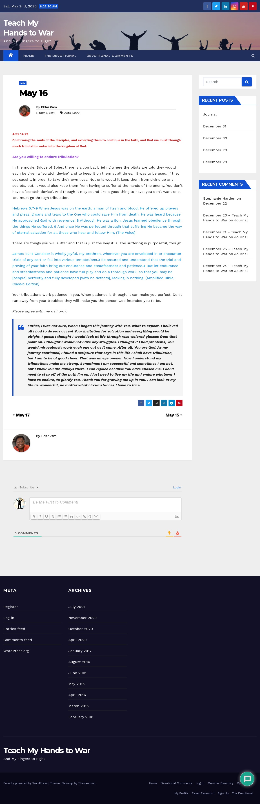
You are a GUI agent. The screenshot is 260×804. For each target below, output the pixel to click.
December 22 (215, 203)
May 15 (174, 415)
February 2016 (80, 717)
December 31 (214, 126)
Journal (210, 114)
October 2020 (80, 629)
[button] (253, 55)
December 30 (215, 138)
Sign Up (223, 793)
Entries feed (14, 629)
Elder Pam (49, 107)
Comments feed (17, 640)
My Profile (181, 793)
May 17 (21, 415)
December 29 (215, 150)
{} (90, 516)
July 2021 (76, 607)
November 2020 (82, 618)
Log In (200, 783)
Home (28, 56)
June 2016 (77, 673)
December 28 (215, 162)
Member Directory (220, 783)
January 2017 (79, 651)
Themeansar (87, 783)
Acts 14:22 (72, 113)
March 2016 (78, 706)
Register (10, 607)
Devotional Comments (110, 56)
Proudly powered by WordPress (26, 783)
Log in (8, 618)
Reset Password (203, 793)
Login (176, 487)
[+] (96, 516)
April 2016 (77, 695)
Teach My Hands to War (46, 750)
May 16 (33, 93)
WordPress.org (16, 651)
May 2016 (76, 684)
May (22, 83)
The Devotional (60, 56)
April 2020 (77, 640)
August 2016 (79, 662)
